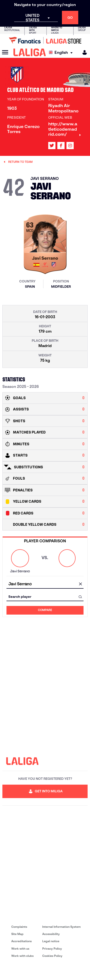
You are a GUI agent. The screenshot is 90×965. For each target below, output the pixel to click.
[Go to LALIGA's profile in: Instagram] (70, 145)
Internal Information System (61, 926)
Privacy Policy (52, 948)
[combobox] (45, 584)
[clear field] (80, 584)
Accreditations (21, 941)
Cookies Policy (52, 955)
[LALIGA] (29, 52)
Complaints (19, 926)
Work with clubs (22, 955)
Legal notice (50, 941)
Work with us (20, 948)
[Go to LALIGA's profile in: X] (51, 145)
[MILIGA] (83, 52)
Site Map (17, 933)
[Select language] (62, 52)
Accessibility (51, 933)
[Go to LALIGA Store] (45, 40)
